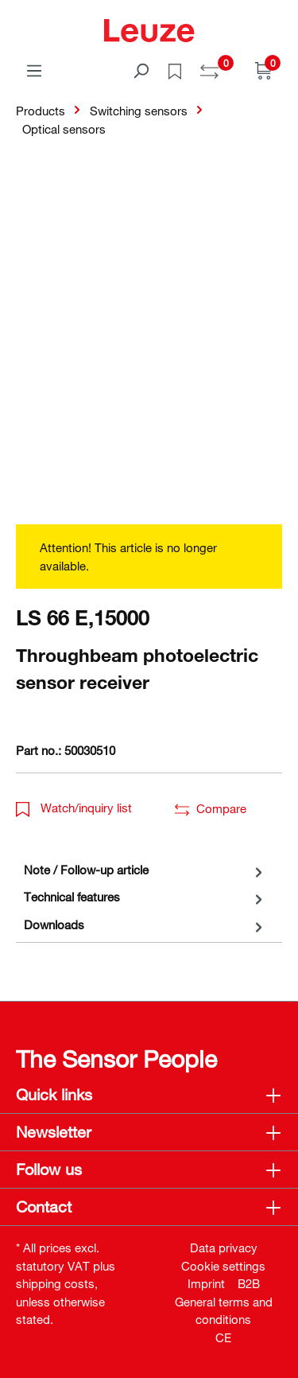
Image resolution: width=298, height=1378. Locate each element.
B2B (249, 1283)
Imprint (206, 1283)
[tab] (145, 870)
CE (223, 1337)
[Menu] (34, 70)
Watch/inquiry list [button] (74, 807)
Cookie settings (223, 1266)
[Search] (140, 70)
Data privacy (223, 1247)
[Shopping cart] (264, 70)
